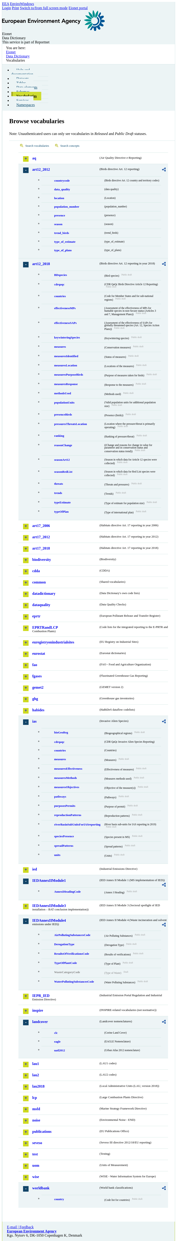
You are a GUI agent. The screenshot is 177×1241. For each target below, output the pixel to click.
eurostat (38, 653)
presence (59, 215)
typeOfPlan (61, 511)
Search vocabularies (37, 145)
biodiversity (41, 560)
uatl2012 (59, 1050)
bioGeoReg (61, 732)
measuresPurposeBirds (68, 374)
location (59, 198)
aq (34, 158)
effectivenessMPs (65, 308)
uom (35, 1165)
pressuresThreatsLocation (70, 424)
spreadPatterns (63, 845)
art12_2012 (41, 169)
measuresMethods (65, 778)
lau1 (35, 1064)
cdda (36, 571)
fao (34, 665)
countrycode (62, 180)
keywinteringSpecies (67, 337)
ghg (35, 699)
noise (36, 1120)
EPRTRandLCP (45, 627)
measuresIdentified (66, 356)
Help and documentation (22, 72)
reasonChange (63, 445)
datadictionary (43, 593)
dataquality (41, 605)
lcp (34, 1098)
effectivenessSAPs (65, 323)
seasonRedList (63, 471)
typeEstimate (62, 502)
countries (60, 296)
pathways (60, 796)
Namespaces (25, 105)
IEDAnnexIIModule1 (49, 880)
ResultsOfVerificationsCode (71, 953)
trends (58, 493)
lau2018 (38, 1086)
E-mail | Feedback (20, 1227)
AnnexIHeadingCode (67, 891)
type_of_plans (63, 250)
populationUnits (64, 402)
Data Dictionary (18, 56)
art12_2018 (41, 264)
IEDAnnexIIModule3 (49, 906)
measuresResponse (66, 384)
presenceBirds (63, 414)
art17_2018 (41, 548)
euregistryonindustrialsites (53, 642)
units (57, 855)
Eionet (11, 52)
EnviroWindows (22, 4)
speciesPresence (64, 836)
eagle (57, 1041)
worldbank (41, 1188)
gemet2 (38, 687)
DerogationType (64, 944)
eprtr (36, 616)
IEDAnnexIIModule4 (49, 920)
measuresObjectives (66, 787)
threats (58, 483)
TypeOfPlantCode (65, 963)
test (35, 1154)
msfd (36, 1109)
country (59, 1199)
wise (35, 1177)
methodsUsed (62, 393)
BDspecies (60, 275)
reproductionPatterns (67, 815)
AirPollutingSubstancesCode (72, 935)
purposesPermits (64, 805)
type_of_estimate (64, 241)
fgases (37, 676)
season (58, 224)
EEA (5, 4)
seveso (37, 1143)
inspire (37, 1010)
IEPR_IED (41, 996)
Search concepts (70, 145)
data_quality (62, 189)
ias (34, 721)
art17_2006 (41, 526)
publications (42, 1131)
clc (56, 1033)
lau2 (35, 1075)
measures (60, 346)
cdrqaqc (59, 284)
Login (6, 8)
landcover (40, 1022)
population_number (66, 206)
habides (38, 710)
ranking (59, 435)
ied (34, 869)
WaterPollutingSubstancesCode (74, 981)
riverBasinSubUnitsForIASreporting (77, 824)
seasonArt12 (62, 459)
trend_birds (61, 233)
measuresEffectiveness (68, 768)
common (39, 582)
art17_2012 (41, 537)
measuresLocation (65, 365)
